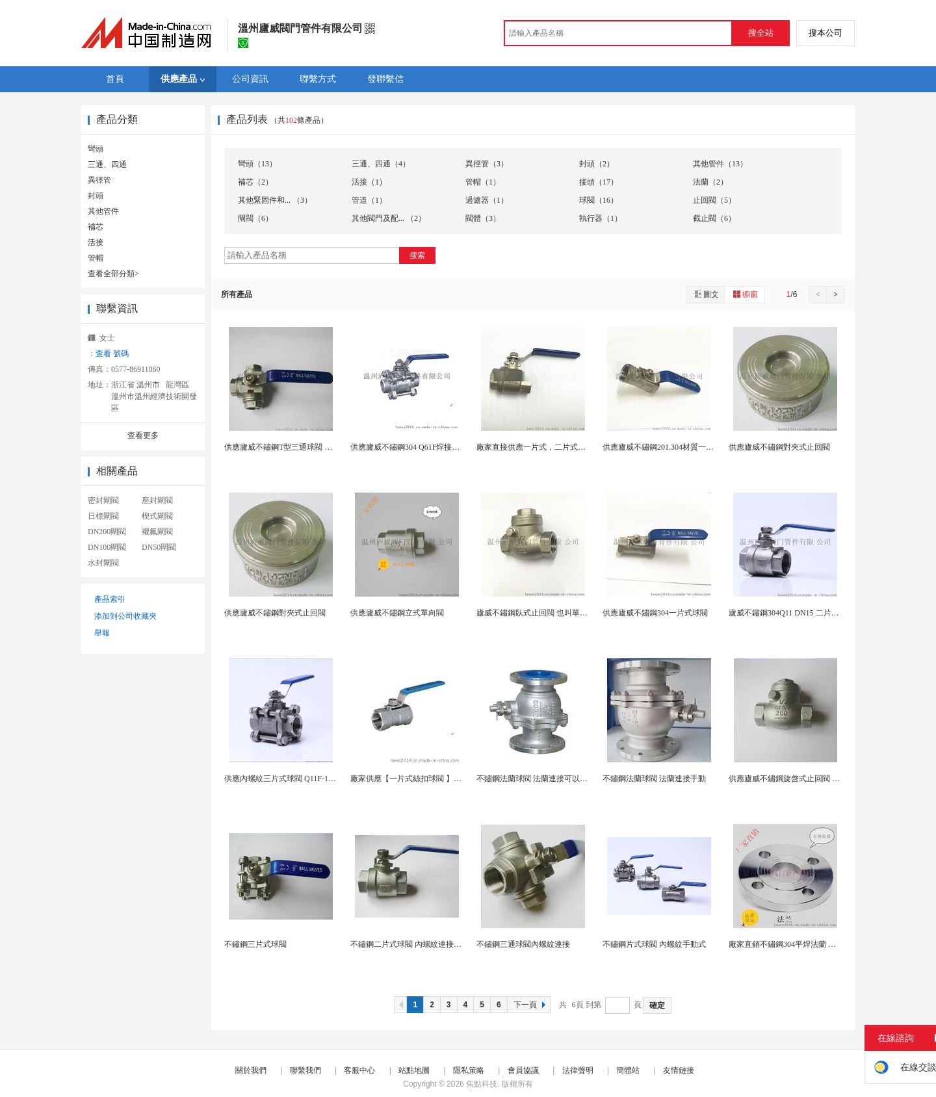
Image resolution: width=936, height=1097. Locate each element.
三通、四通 (107, 164)
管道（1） (369, 200)
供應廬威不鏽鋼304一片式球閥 (655, 612)
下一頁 (531, 1004)
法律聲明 (577, 1070)
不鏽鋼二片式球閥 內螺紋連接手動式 (413, 944)
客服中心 (359, 1070)
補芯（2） (255, 182)
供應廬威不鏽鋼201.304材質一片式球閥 (670, 447)
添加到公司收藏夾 (125, 616)
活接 (95, 242)
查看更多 (143, 435)
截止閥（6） (714, 218)
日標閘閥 (103, 516)
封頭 (95, 195)
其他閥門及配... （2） (389, 218)
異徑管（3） (486, 163)
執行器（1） (600, 218)
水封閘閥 (103, 562)
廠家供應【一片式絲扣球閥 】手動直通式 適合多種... (441, 778)
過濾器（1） (486, 200)
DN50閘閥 (159, 547)
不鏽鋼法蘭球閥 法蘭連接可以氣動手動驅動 (551, 778)
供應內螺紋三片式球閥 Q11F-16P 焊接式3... (297, 778)
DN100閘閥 (107, 547)
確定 (657, 1005)
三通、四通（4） (381, 163)
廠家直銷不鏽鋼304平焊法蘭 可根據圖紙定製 (806, 944)
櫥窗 (745, 294)
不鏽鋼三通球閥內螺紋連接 (523, 944)
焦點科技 (481, 1084)
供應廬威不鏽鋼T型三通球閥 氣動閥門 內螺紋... (305, 447)
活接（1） (369, 182)
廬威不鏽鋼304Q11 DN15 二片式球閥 (792, 612)
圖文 (706, 294)
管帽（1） (482, 182)
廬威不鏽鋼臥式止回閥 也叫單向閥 (535, 612)
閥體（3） (482, 218)
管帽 (95, 258)
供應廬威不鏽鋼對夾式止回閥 (779, 447)
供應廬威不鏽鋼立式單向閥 (397, 612)
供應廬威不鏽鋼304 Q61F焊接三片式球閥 (420, 447)
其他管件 (103, 211)
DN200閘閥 (107, 531)
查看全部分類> (113, 273)
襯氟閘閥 (157, 531)
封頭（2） (596, 163)
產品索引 (109, 599)
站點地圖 (414, 1070)
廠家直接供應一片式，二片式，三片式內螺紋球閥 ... (566, 447)
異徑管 (99, 180)
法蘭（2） (710, 182)
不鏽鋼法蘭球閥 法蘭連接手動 (654, 778)
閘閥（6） (255, 218)
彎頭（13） (257, 163)
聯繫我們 (305, 1070)
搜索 (417, 255)
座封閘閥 (157, 500)
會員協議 (523, 1070)
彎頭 (95, 148)
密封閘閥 (103, 500)
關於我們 (250, 1070)
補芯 (95, 226)
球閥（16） (598, 200)
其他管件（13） (720, 163)
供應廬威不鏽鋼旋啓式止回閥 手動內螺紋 (800, 778)
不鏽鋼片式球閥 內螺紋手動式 (654, 944)
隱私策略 (468, 1070)
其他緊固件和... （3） (275, 200)
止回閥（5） (714, 200)
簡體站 (628, 1070)
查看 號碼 (112, 353)
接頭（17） (598, 182)
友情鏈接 (678, 1070)
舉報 (102, 633)
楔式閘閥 (157, 516)
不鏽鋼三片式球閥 (255, 944)
